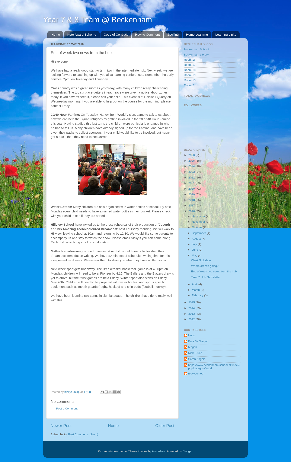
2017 (192, 205)
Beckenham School (196, 49)
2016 (192, 211)
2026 (192, 155)
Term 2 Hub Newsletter (205, 277)
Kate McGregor (198, 341)
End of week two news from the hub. (214, 271)
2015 (192, 302)
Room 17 (190, 64)
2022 (192, 177)
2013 (192, 313)
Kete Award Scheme (81, 34)
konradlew (158, 451)
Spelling (173, 34)
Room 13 (190, 80)
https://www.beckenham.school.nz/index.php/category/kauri (214, 366)
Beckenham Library (196, 54)
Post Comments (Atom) (83, 434)
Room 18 (190, 70)
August (197, 238)
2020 (192, 188)
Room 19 (190, 75)
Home (55, 34)
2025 (192, 160)
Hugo (191, 335)
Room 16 (190, 59)
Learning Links (225, 34)
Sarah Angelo (196, 359)
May (195, 255)
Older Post (164, 425)
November (199, 221)
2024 (192, 166)
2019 (192, 194)
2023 (192, 171)
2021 (192, 183)
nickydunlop (195, 373)
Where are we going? (204, 266)
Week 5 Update (201, 260)
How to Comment (147, 34)
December (199, 216)
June (195, 249)
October (197, 227)
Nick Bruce (195, 353)
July (195, 244)
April (195, 284)
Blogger (187, 451)
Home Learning (197, 34)
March (196, 289)
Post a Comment (67, 408)
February (198, 295)
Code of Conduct (116, 34)
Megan (192, 347)
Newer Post (61, 425)
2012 (192, 319)
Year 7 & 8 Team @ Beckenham (97, 19)
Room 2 (189, 85)
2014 (192, 308)
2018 (192, 200)
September (199, 233)
